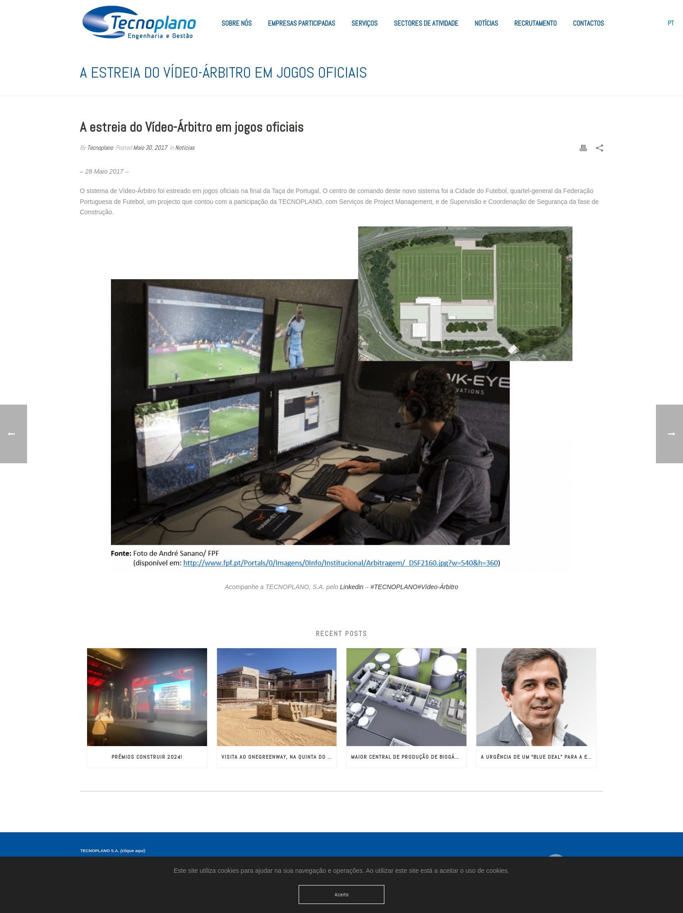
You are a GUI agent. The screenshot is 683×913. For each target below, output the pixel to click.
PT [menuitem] (671, 23)
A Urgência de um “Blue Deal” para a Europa (538, 757)
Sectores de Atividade (426, 23)
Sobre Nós (237, 23)
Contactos (588, 23)
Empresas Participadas (301, 23)
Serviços (364, 23)
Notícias (486, 23)
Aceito (342, 894)
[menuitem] (670, 23)
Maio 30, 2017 (150, 147)
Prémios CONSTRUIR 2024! (146, 757)
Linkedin (351, 586)
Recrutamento (535, 23)
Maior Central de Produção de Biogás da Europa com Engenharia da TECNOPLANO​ (408, 757)
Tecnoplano (100, 147)
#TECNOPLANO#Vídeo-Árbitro (414, 586)
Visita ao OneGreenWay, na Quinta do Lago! (279, 757)
